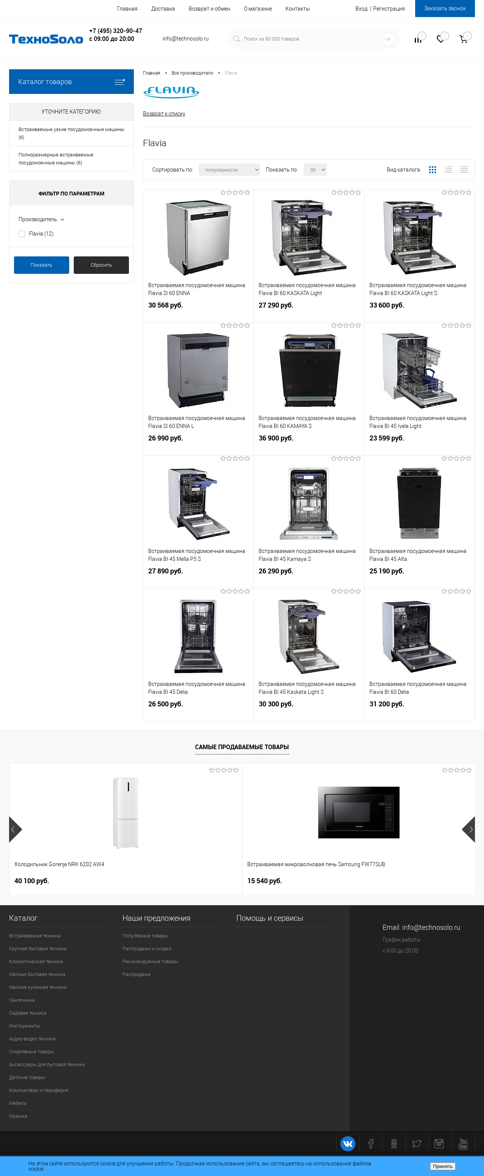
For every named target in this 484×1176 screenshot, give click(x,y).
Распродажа (136, 974)
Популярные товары (145, 936)
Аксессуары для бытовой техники (47, 1064)
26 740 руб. (271, 881)
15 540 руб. (148, 881)
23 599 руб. (419, 444)
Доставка (163, 9)
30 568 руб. (198, 311)
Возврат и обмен (209, 9)
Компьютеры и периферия (38, 1090)
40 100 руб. (31, 881)
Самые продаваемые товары (242, 747)
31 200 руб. (419, 710)
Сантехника (22, 1000)
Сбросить (101, 265)
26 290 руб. (309, 577)
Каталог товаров (71, 81)
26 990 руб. (198, 444)
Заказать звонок (445, 8)
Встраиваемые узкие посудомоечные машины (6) (71, 133)
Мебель (17, 1103)
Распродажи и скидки (147, 948)
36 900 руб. (309, 444)
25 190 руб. (419, 577)
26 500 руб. (198, 710)
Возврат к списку (164, 114)
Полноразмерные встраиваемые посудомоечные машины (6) (56, 159)
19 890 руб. (388, 881)
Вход (361, 9)
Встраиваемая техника (34, 936)
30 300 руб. (309, 710)
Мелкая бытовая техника (37, 974)
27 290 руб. (309, 311)
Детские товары (27, 1077)
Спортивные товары (31, 1051)
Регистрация (389, 9)
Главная (127, 9)
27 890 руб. (198, 577)
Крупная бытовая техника (38, 948)
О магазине (258, 9)
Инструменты (24, 1026)
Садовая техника (28, 1013)
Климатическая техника (36, 961)
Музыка (18, 1116)
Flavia (41, 234)
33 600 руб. (419, 311)
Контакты (297, 9)
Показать (41, 265)
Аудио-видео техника (32, 1039)
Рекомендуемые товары (150, 961)
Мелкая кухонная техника (38, 987)
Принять (443, 1166)
